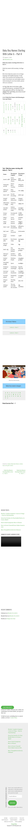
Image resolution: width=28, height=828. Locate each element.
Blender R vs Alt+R (12, 613)
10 (21, 124)
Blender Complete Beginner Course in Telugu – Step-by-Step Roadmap (15, 731)
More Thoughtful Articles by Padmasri (11, 530)
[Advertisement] (14, 150)
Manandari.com (8, 59)
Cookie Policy (13, 717)
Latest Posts (13, 818)
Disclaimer (18, 821)
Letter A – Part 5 (14, 333)
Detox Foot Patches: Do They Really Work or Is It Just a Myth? (15, 737)
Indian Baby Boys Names (13, 463)
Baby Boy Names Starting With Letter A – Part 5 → (20, 472)
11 (21, 126)
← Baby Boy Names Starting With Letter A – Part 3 (8, 472)
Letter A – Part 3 (14, 327)
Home (5, 818)
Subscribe (12, 803)
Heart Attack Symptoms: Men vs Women (11, 522)
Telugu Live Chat (11, 618)
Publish (22, 820)
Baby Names (13, 820)
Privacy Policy (8, 821)
